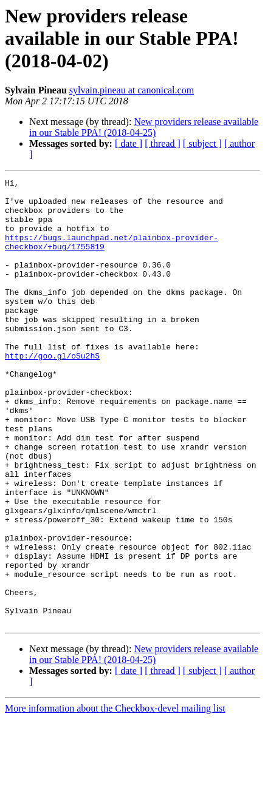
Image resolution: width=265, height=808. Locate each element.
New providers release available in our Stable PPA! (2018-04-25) (143, 127)
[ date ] (128, 143)
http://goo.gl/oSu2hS (52, 391)
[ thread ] (163, 143)
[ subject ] (202, 143)
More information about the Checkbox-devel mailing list (115, 797)
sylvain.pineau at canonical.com (131, 90)
